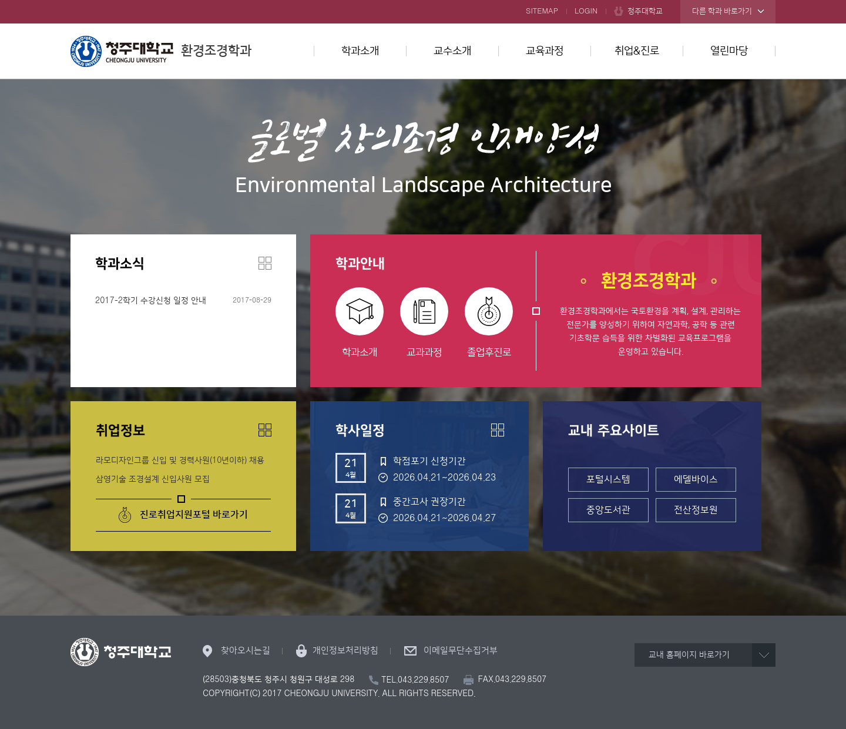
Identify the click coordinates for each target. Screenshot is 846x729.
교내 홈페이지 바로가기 (689, 655)
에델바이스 (696, 479)
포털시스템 (608, 479)
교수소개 (452, 51)
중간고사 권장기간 (429, 501)
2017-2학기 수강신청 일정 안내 (150, 300)
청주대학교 (645, 11)
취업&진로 (637, 51)
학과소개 (360, 51)
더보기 (264, 263)
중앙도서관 (608, 510)
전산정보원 (696, 510)
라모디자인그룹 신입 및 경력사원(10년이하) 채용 (180, 460)
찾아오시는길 (245, 651)
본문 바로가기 (423, 0)
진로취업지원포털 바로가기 (194, 514)
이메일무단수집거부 (461, 651)
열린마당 (729, 51)
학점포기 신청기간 (429, 461)
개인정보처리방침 (345, 651)
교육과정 (544, 51)
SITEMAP (542, 11)
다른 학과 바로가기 (722, 11)
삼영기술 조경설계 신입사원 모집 (153, 479)
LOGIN (586, 11)
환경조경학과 (160, 51)
